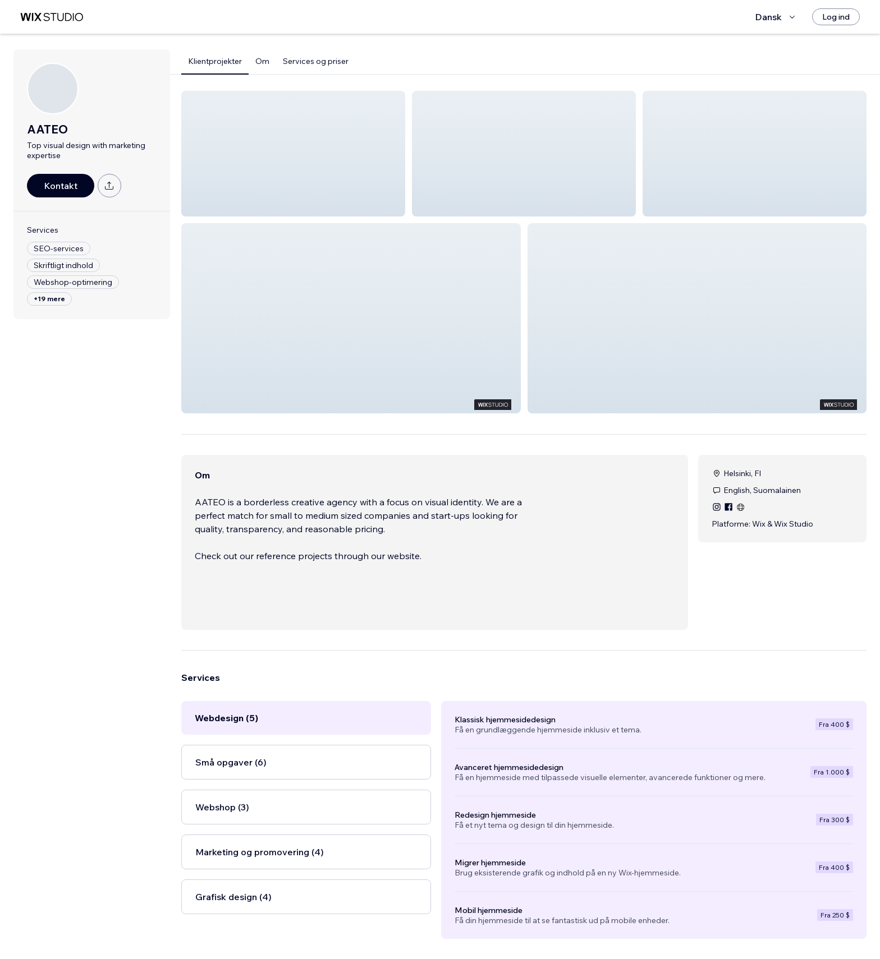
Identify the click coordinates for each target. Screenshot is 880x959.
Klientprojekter (215, 61)
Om (262, 61)
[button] (293, 153)
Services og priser (316, 61)
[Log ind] (836, 16)
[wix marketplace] (51, 17)
